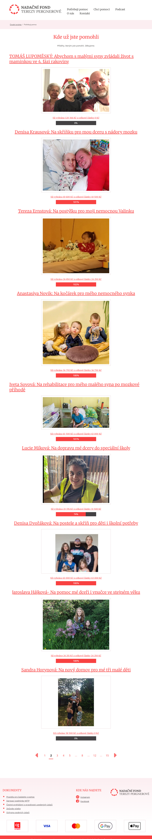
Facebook (84, 801)
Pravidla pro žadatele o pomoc (20, 797)
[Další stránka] (114, 755)
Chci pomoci (102, 9)
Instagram (85, 797)
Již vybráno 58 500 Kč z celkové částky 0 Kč (76, 703)
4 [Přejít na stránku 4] (63, 755)
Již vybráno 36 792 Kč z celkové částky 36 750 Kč (76, 334)
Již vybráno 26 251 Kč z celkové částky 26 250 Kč (76, 626)
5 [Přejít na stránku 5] (70, 755)
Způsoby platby (13, 808)
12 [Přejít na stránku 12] (94, 755)
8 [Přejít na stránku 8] (82, 755)
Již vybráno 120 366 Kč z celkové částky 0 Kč (76, 89)
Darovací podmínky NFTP (17, 800)
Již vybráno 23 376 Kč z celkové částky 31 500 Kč (76, 480)
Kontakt (85, 13)
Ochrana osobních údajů (17, 812)
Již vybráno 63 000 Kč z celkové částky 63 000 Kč (76, 552)
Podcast (120, 9)
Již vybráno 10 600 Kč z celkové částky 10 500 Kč (76, 166)
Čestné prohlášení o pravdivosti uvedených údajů (29, 804)
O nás (70, 13)
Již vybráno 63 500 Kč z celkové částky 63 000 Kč (76, 411)
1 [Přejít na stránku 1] (45, 755)
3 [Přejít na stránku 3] (57, 755)
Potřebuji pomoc (77, 9)
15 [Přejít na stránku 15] (107, 755)
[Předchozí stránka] (38, 755)
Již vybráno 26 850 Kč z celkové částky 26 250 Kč (76, 247)
